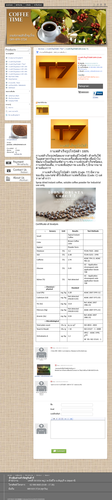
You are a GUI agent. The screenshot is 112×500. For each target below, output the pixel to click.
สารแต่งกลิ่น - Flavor (14, 83)
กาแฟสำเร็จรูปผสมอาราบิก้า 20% (17, 69)
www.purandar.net (12, 139)
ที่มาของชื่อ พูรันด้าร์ (14, 115)
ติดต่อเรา (17, 170)
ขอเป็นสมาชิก (18, 154)
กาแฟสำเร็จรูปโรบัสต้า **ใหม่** (17, 64)
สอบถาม (10, 107)
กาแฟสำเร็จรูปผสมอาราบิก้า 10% (17, 66)
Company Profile (13, 101)
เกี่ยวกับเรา (17, 178)
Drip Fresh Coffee (13, 76)
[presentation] (67, 443)
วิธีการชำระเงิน (17, 162)
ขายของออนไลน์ (26, 499)
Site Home (41, 49)
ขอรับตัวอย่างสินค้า (13, 96)
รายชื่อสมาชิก (18, 475)
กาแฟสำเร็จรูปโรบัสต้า (14, 61)
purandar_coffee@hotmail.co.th (16, 144)
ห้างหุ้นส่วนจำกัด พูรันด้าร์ (15, 58)
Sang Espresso (12, 79)
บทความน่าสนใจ (13, 111)
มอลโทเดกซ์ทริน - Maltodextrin (17, 85)
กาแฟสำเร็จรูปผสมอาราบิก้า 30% (17, 71)
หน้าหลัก (9, 475)
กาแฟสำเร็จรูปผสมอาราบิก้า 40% (17, 74)
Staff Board (11, 88)
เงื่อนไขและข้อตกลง (13, 98)
